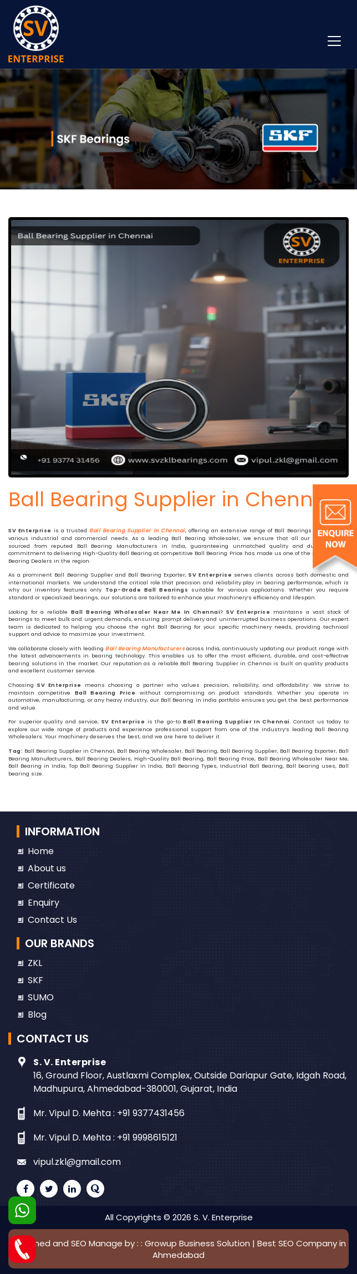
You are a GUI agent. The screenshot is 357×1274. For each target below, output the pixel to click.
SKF (35, 980)
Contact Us (52, 919)
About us (47, 868)
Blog (37, 1014)
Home (41, 851)
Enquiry (43, 902)
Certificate (51, 885)
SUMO (41, 997)
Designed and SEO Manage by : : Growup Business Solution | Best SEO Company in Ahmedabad (179, 1249)
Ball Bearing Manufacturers (145, 648)
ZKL (35, 963)
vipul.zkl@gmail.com (77, 1161)
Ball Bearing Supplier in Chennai (137, 530)
